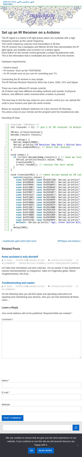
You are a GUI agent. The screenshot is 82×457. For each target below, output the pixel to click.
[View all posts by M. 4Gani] (7, 260)
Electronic (66, 260)
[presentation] (28, 369)
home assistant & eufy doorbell (20, 256)
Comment (7, 319)
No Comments (8, 263)
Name (5, 380)
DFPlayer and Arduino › (69, 241)
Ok (31, 450)
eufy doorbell (38, 263)
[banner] (41, 17)
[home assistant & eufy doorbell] (36, 260)
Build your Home (9, 2)
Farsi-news (7, 4)
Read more (45, 450)
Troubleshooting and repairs (18, 282)
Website (6, 404)
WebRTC (75, 263)
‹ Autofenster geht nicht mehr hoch (19, 241)
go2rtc (50, 263)
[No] (77, 445)
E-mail (5, 392)
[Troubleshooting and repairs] (36, 286)
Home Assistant (62, 263)
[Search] (75, 428)
